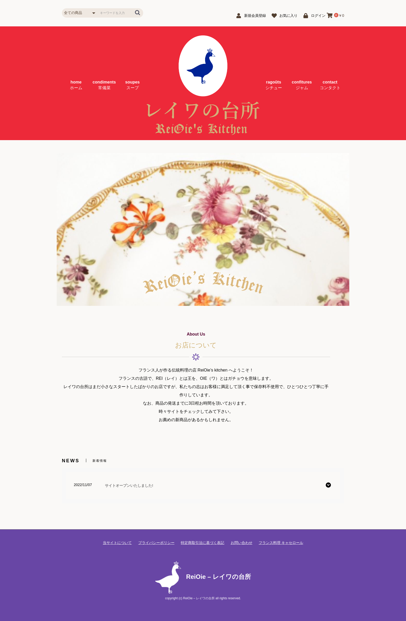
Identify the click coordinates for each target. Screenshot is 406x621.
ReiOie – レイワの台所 (203, 576)
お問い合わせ (241, 543)
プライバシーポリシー (156, 543)
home (76, 85)
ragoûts (273, 85)
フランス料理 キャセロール (281, 543)
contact (330, 85)
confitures (302, 85)
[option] (203, 229)
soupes (132, 85)
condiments (104, 85)
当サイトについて (117, 543)
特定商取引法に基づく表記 (202, 543)
